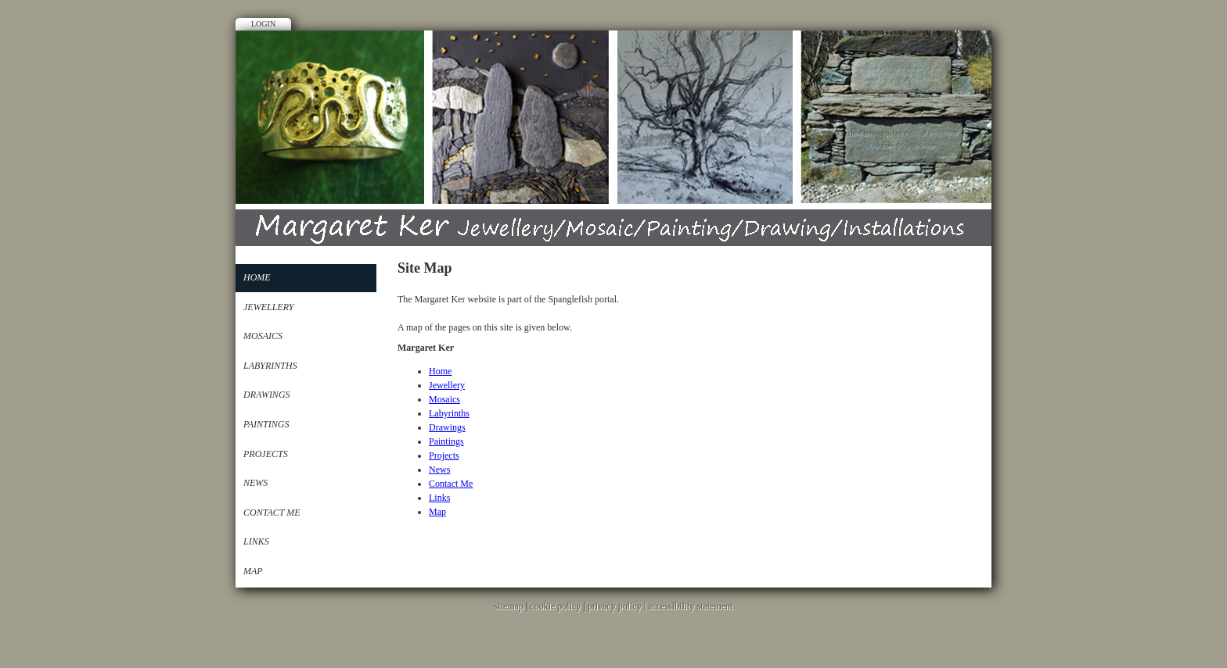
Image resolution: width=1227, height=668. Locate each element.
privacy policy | (618, 606)
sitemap (509, 606)
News (255, 482)
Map (253, 571)
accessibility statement (690, 606)
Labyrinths (270, 365)
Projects (265, 453)
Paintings (266, 424)
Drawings (266, 394)
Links (256, 541)
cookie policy (555, 606)
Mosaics (262, 335)
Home (257, 277)
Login (263, 24)
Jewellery (268, 307)
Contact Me (271, 512)
